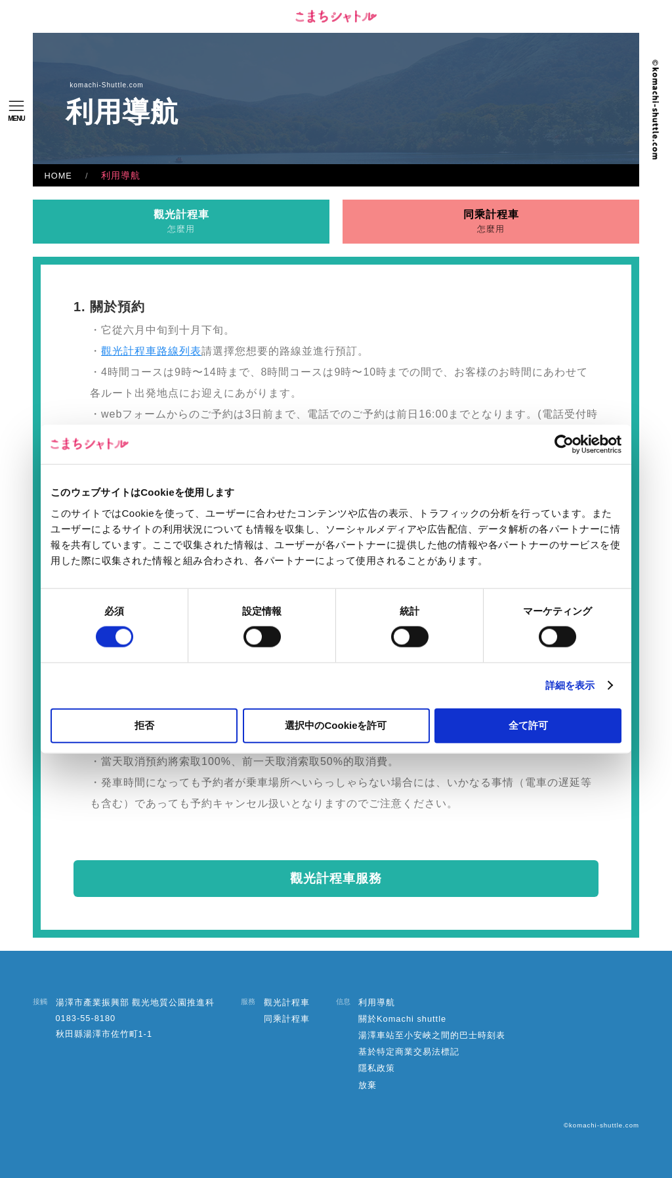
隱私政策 (376, 1068)
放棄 (367, 1085)
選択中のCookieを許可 (336, 724)
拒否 (144, 724)
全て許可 (528, 724)
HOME (58, 176)
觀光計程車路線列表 (151, 351)
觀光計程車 (181, 221)
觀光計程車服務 (336, 878)
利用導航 (376, 1002)
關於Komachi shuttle (402, 1019)
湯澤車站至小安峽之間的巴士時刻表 (431, 1035)
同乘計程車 (491, 221)
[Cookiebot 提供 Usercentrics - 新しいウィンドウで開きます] (564, 444)
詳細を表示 (570, 685)
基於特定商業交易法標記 (408, 1052)
